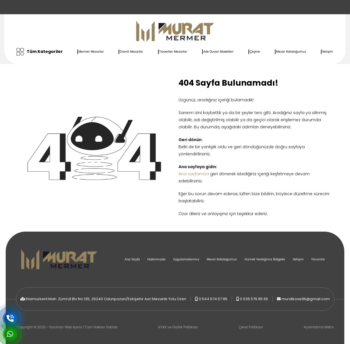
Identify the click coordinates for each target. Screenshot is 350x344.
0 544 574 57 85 (213, 299)
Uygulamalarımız (186, 259)
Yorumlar (318, 259)
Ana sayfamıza (194, 174)
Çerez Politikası (251, 327)
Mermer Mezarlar (91, 52)
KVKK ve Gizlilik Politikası (178, 327)
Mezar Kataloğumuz (291, 52)
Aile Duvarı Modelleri (218, 52)
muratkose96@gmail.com (305, 299)
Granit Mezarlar (131, 52)
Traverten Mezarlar (173, 52)
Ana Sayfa (132, 259)
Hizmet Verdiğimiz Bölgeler (265, 259)
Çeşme (255, 52)
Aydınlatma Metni (319, 327)
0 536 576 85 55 (254, 299)
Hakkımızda (156, 259)
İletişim (327, 52)
